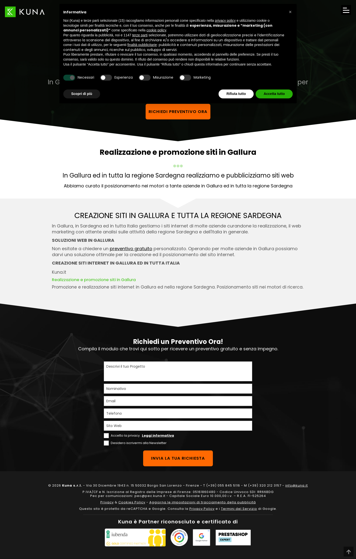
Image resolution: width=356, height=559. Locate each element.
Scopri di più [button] (81, 94)
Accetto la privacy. (142, 435)
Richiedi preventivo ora (178, 112)
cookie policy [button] (156, 30)
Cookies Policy (131, 502)
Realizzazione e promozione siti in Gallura (95, 280)
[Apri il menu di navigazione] (346, 10)
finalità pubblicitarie (142, 45)
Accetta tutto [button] (274, 94)
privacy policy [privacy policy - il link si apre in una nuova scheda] (225, 20)
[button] (290, 12)
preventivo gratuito (131, 249)
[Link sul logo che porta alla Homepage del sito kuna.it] (24, 11)
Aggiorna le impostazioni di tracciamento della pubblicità (202, 502)
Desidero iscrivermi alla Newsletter (139, 443)
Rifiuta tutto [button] (236, 94)
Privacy (107, 502)
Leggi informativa (158, 435)
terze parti (140, 35)
